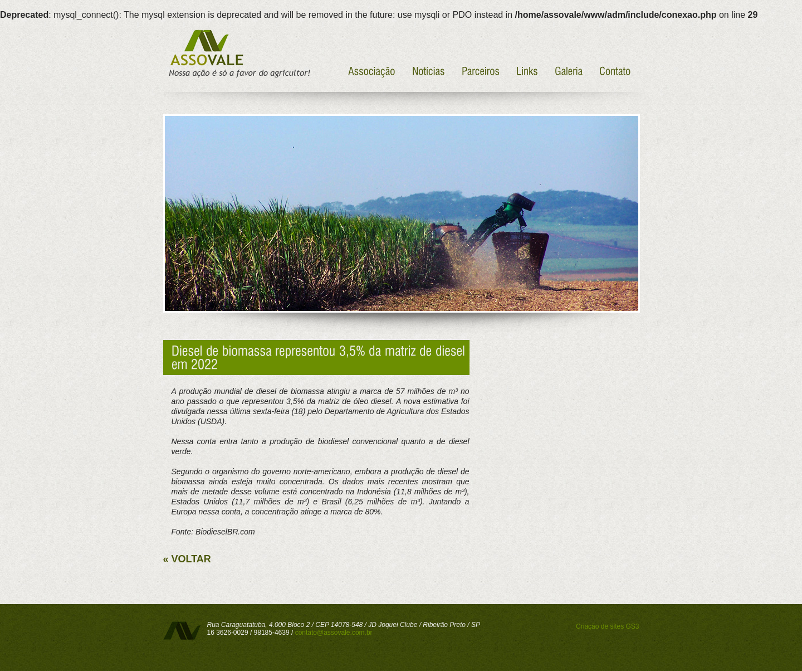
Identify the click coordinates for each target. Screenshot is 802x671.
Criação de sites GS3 (607, 626)
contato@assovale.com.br (334, 632)
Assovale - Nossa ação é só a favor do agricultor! (238, 54)
